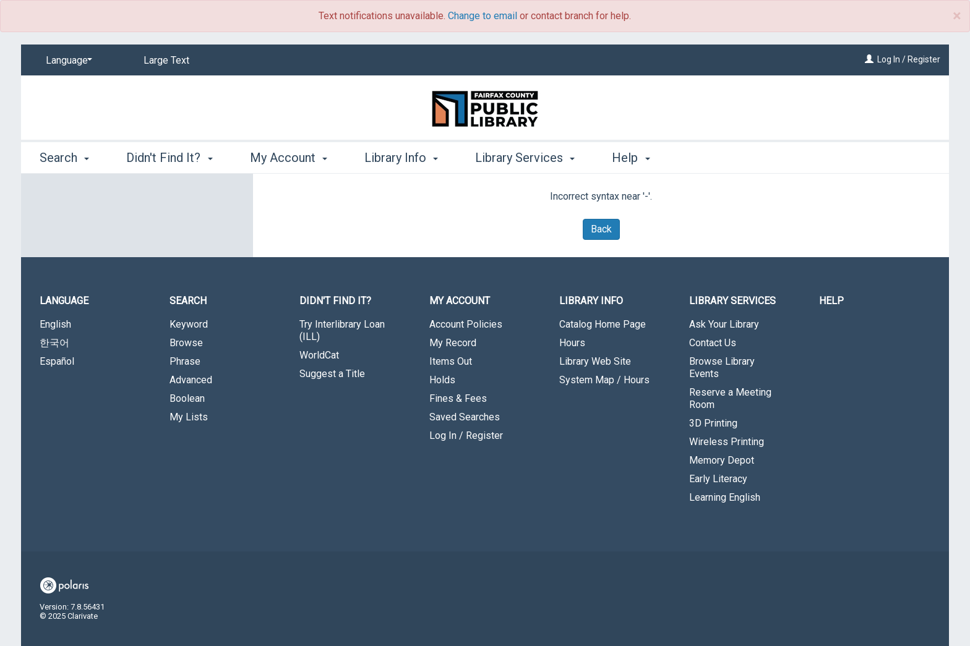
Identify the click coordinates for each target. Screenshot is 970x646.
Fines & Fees (458, 398)
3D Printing (713, 423)
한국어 (54, 343)
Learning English (724, 497)
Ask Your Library (724, 324)
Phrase (185, 361)
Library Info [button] (401, 157)
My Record (452, 343)
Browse (186, 343)
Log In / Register (908, 59)
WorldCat (319, 355)
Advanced (191, 380)
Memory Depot (721, 460)
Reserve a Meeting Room (730, 398)
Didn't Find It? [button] (169, 157)
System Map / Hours (604, 380)
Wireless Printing (726, 442)
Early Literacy (718, 479)
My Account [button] (288, 157)
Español (57, 361)
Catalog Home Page (602, 324)
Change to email (482, 16)
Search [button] (64, 157)
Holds (442, 380)
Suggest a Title (332, 374)
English (55, 324)
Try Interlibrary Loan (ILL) (342, 330)
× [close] (957, 16)
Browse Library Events (722, 367)
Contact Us (712, 343)
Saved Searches (464, 417)
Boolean (187, 398)
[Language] (67, 60)
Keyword (189, 324)
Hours (572, 343)
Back (601, 229)
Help (831, 301)
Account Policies (465, 324)
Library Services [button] (525, 157)
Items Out (450, 361)
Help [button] (631, 157)
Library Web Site (595, 361)
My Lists (189, 417)
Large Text (166, 60)
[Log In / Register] (869, 59)
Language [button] (64, 301)
